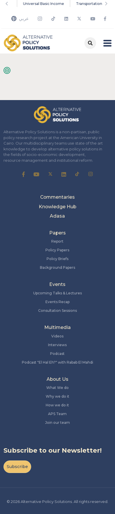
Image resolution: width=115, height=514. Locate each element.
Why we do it (57, 396)
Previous (8, 3)
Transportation (89, 3)
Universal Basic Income (43, 3)
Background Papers (57, 267)
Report (57, 241)
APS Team (57, 414)
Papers (57, 233)
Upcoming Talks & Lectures (57, 293)
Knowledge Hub (57, 206)
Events (57, 284)
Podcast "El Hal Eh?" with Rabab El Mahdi (57, 362)
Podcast (57, 353)
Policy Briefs (57, 259)
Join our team (57, 422)
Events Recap (57, 302)
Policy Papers (57, 250)
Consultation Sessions (57, 310)
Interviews (57, 345)
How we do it (57, 405)
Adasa (57, 216)
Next (107, 3)
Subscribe (17, 466)
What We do (57, 387)
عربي (20, 18)
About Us (57, 379)
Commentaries (57, 197)
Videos (57, 336)
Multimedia (57, 327)
